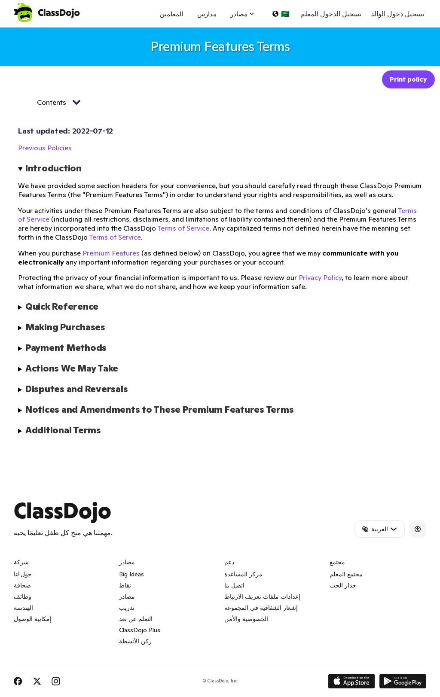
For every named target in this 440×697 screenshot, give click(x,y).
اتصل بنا (234, 585)
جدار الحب (343, 585)
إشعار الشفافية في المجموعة (261, 608)
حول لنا (23, 574)
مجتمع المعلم (346, 574)
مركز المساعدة (243, 574)
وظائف (22, 596)
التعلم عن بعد (136, 619)
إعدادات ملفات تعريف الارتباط (262, 596)
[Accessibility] (417, 529)
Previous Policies (45, 147)
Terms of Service (183, 228)
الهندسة (23, 608)
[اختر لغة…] (280, 13)
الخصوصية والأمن (246, 619)
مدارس (207, 14)
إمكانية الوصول (33, 619)
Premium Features (111, 253)
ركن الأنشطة (135, 641)
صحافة (22, 585)
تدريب (126, 608)
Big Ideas (131, 574)
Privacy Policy (320, 277)
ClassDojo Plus (139, 630)
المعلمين (171, 14)
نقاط (125, 585)
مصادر (127, 596)
